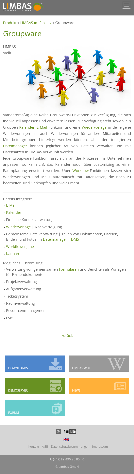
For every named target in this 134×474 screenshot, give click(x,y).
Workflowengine (20, 246)
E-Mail (42, 127)
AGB (45, 446)
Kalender (26, 127)
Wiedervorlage (94, 127)
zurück (67, 335)
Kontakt (33, 446)
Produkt (9, 22)
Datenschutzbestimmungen (70, 446)
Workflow (80, 170)
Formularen (69, 269)
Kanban (12, 253)
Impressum (100, 446)
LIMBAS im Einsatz (35, 22)
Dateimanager (15, 145)
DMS (75, 239)
